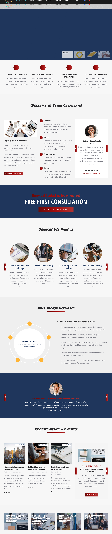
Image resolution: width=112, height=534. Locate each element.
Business (53, 472)
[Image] (19, 252)
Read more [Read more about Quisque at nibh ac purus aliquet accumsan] (8, 492)
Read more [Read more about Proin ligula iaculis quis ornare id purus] (55, 492)
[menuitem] (32, 4)
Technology (7, 472)
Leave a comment (17, 472)
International (32, 472)
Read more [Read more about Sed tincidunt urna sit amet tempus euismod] (32, 487)
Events (59, 472)
